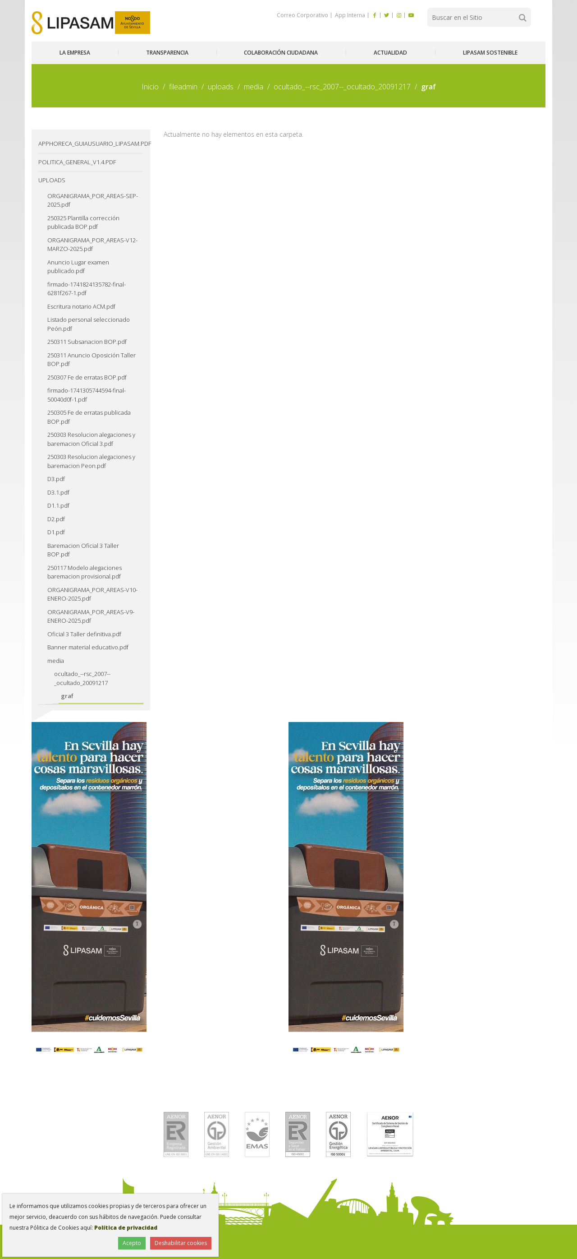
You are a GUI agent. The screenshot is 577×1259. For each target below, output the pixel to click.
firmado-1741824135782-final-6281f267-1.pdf (86, 288)
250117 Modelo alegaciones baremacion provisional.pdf (84, 572)
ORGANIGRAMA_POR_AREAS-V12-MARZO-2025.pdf (92, 244)
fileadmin (183, 87)
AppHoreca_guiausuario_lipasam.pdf (90, 143)
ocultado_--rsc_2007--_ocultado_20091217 (342, 87)
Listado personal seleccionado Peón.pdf (88, 324)
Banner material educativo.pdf (87, 647)
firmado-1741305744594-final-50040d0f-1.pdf (86, 394)
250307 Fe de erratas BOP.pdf (87, 377)
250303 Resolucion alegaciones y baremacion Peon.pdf (91, 461)
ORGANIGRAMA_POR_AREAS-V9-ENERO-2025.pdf (90, 616)
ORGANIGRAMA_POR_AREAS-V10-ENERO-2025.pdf (92, 594)
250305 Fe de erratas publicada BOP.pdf (89, 417)
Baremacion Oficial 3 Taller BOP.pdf (83, 550)
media (253, 87)
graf (67, 696)
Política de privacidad (125, 1227)
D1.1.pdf (58, 505)
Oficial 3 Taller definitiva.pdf (84, 634)
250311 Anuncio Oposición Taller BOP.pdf (91, 359)
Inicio (150, 87)
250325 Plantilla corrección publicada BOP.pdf (83, 222)
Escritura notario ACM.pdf (81, 306)
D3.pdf (56, 479)
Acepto (132, 1243)
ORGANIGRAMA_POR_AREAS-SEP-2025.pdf (92, 200)
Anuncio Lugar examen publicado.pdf (78, 266)
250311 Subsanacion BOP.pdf (87, 342)
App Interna (349, 15)
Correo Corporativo (302, 15)
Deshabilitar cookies (181, 1243)
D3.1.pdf (58, 492)
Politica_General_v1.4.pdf (77, 162)
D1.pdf (56, 532)
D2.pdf (56, 519)
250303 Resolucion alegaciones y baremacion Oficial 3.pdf (91, 439)
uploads (221, 87)
